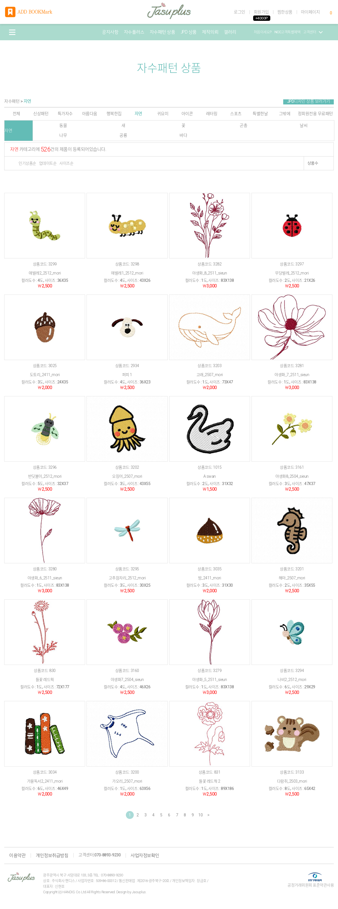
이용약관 (17, 855)
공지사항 (110, 32)
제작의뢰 (210, 32)
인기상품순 (27, 163)
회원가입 (261, 12)
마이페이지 (310, 12)
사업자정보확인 (145, 855)
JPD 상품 (189, 32)
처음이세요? (263, 32)
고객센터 (313, 32)
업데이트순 (48, 163)
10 (200, 815)
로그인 (239, 12)
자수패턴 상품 (162, 32)
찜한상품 (284, 12)
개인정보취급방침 (52, 855)
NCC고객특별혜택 (288, 32)
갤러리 (230, 32)
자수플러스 (134, 32)
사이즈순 (66, 163)
